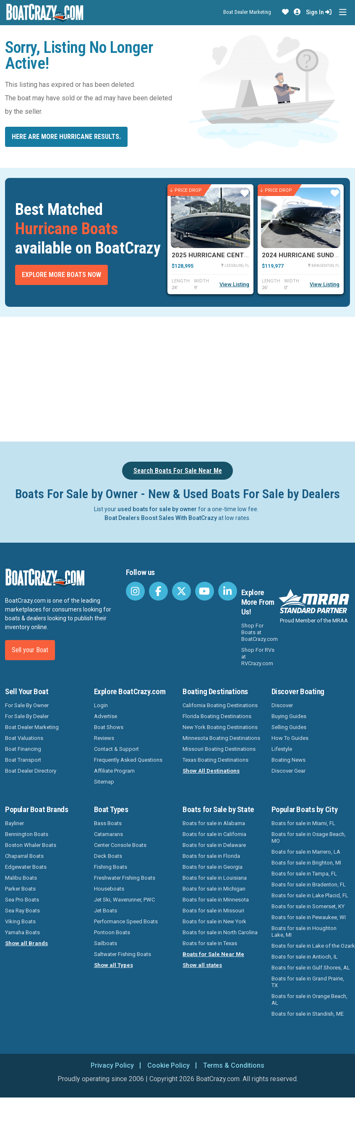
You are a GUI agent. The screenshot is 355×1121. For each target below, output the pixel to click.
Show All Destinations (211, 771)
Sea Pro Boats (22, 899)
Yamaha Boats (22, 932)
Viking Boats (20, 921)
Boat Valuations (24, 738)
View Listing (234, 284)
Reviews (104, 738)
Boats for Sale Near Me (213, 954)
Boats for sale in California (214, 834)
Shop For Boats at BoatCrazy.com (259, 632)
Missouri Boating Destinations (219, 749)
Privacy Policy (112, 1065)
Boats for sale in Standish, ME (307, 1014)
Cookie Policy (168, 1065)
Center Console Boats (120, 845)
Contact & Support (116, 749)
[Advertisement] (178, 377)
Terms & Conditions (233, 1065)
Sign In (319, 12)
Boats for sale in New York (214, 921)
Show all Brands (26, 943)
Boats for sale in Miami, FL (303, 823)
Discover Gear (288, 771)
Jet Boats (105, 910)
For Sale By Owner (27, 705)
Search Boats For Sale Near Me (177, 471)
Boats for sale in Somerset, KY (308, 906)
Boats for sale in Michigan (214, 889)
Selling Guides (288, 727)
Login (101, 705)
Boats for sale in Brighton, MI (306, 863)
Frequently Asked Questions (128, 760)
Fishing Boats (110, 867)
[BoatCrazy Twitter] (181, 591)
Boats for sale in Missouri (213, 910)
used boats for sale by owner (157, 509)
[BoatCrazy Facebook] (158, 591)
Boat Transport (23, 760)
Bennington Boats (26, 834)
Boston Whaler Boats (30, 845)
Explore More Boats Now (61, 275)
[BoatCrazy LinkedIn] (227, 591)
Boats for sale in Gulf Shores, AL (310, 967)
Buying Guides (288, 716)
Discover (282, 705)
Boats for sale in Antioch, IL (304, 957)
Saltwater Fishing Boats (122, 954)
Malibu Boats (21, 878)
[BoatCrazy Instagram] (135, 591)
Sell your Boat (30, 650)
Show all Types (113, 965)
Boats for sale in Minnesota (216, 899)
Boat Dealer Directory (30, 771)
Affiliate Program (114, 771)
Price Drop (186, 190)
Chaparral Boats (24, 856)
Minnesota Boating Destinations (221, 738)
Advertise (105, 716)
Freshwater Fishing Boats (124, 878)
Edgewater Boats (26, 867)
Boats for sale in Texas (210, 943)
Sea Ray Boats (22, 910)
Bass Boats (108, 823)
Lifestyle (281, 749)
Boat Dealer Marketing (247, 12)
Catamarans (108, 834)
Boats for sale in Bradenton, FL (308, 884)
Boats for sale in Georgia (213, 867)
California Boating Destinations (220, 705)
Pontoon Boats (112, 932)
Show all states (202, 965)
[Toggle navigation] (342, 12)
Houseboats (109, 889)
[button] (285, 12)
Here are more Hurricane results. (66, 137)
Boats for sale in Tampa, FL (304, 873)
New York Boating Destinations (220, 727)
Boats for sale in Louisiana (215, 878)
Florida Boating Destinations (217, 716)
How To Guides (289, 738)
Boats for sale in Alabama (214, 823)
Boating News (288, 760)
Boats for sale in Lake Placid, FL (309, 895)
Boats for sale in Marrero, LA (305, 852)
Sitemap (104, 782)
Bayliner (14, 823)
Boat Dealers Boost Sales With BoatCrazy (160, 518)
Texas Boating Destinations (215, 760)
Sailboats (105, 943)
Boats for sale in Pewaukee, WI (308, 917)
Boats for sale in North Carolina (220, 932)
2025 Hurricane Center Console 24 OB (237, 255)
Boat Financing (23, 749)
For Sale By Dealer (27, 716)
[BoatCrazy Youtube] (204, 591)
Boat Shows (108, 727)
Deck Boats (108, 856)
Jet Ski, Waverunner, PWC (124, 899)
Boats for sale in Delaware (214, 845)
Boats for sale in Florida (211, 856)
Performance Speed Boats (126, 921)
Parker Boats (20, 889)
